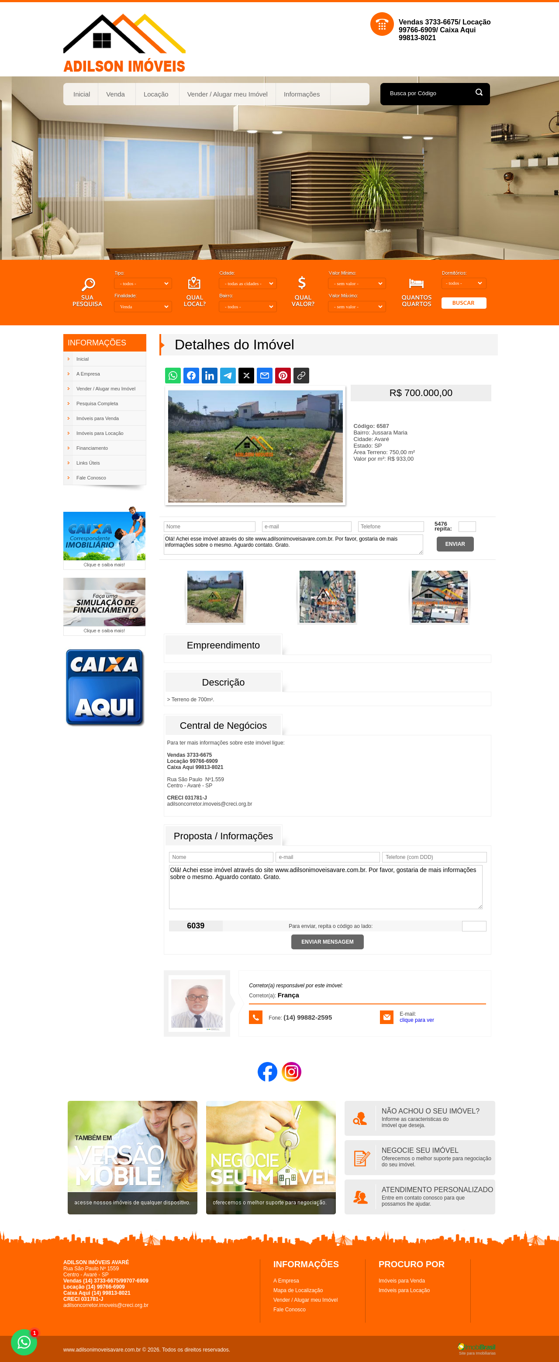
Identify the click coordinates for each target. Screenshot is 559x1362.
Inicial (81, 94)
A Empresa (286, 1281)
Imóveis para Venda (402, 1281)
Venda (115, 94)
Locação (156, 94)
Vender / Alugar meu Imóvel (227, 94)
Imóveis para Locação (404, 1290)
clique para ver (417, 1020)
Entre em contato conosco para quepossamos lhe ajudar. (423, 1201)
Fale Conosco (289, 1310)
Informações (302, 94)
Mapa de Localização (298, 1290)
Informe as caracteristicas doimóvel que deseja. (415, 1122)
